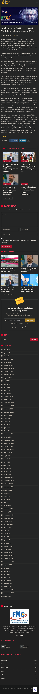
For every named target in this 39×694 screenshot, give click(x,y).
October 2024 (8, 409)
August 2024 (7, 415)
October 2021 (7, 521)
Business (3, 664)
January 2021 (7, 549)
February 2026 (8, 359)
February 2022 (8, 509)
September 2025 (8, 375)
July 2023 (6, 456)
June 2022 (6, 496)
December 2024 (8, 403)
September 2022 (8, 487)
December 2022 (8, 478)
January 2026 (7, 362)
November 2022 (8, 481)
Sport (2, 671)
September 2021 (8, 524)
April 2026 (6, 353)
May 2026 (6, 350)
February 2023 (8, 471)
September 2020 (8, 562)
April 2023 (6, 465)
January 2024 (7, 437)
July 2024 (6, 418)
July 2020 (6, 568)
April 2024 (6, 428)
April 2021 (6, 540)
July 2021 (6, 531)
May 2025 (6, 387)
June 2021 (6, 534)
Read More (19, 635)
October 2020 (8, 559)
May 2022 (6, 499)
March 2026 (7, 356)
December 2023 (8, 440)
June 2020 (6, 571)
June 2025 (6, 384)
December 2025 (8, 365)
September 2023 (8, 449)
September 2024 (8, 412)
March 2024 (7, 431)
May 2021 (6, 537)
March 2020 (7, 580)
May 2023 (6, 462)
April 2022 (6, 502)
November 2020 (8, 555)
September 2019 (8, 593)
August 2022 (7, 490)
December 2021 (8, 515)
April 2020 (6, 577)
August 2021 (7, 527)
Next (10, 198)
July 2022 (6, 493)
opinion (3, 678)
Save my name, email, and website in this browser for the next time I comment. (19, 241)
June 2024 (6, 421)
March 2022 (7, 506)
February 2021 (8, 546)
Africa (2, 675)
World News (4, 667)
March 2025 (7, 393)
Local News (7, 161)
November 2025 (8, 368)
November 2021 (8, 518)
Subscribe (30, 320)
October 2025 (8, 371)
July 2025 (6, 381)
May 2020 (6, 574)
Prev (5, 198)
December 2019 (8, 590)
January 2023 (7, 474)
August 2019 (7, 596)
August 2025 (7, 378)
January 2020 (7, 587)
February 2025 (8, 396)
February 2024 (8, 434)
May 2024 (6, 425)
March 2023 (7, 468)
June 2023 (6, 459)
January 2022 (7, 512)
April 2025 (6, 390)
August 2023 (7, 453)
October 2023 (8, 446)
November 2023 (8, 443)
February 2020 (8, 584)
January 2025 (7, 400)
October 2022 (8, 484)
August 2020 (7, 565)
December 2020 (8, 552)
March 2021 (7, 543)
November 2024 (8, 406)
